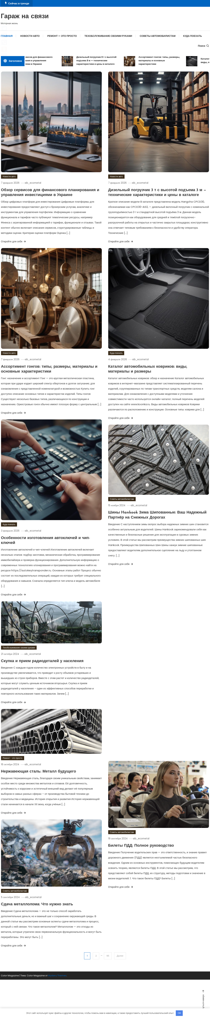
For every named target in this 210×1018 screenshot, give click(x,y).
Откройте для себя (14, 241)
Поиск (203, 46)
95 (107, 956)
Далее (120, 956)
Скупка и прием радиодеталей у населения (42, 661)
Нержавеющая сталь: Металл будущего (38, 772)
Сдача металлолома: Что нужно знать (37, 904)
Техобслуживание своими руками (108, 36)
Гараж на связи (25, 17)
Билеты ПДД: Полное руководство (141, 846)
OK (179, 1013)
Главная (7, 36)
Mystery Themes (57, 975)
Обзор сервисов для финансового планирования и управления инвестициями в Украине (38, 60)
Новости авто (30, 36)
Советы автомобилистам (158, 36)
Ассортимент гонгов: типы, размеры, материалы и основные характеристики (164, 60)
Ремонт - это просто (12, 758)
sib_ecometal (36, 183)
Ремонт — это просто (62, 36)
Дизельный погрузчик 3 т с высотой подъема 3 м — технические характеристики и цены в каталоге (101, 60)
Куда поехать (192, 36)
